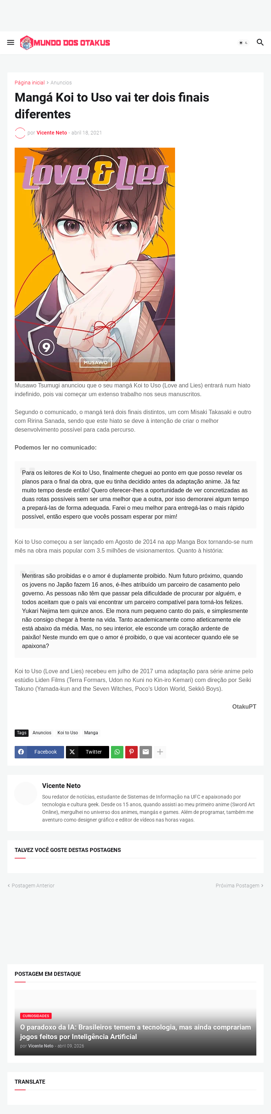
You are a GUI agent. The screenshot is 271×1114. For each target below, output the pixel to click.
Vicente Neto (61, 785)
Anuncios (61, 82)
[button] (10, 43)
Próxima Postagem (237, 885)
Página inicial (30, 82)
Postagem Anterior (33, 885)
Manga (91, 732)
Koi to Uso (67, 732)
